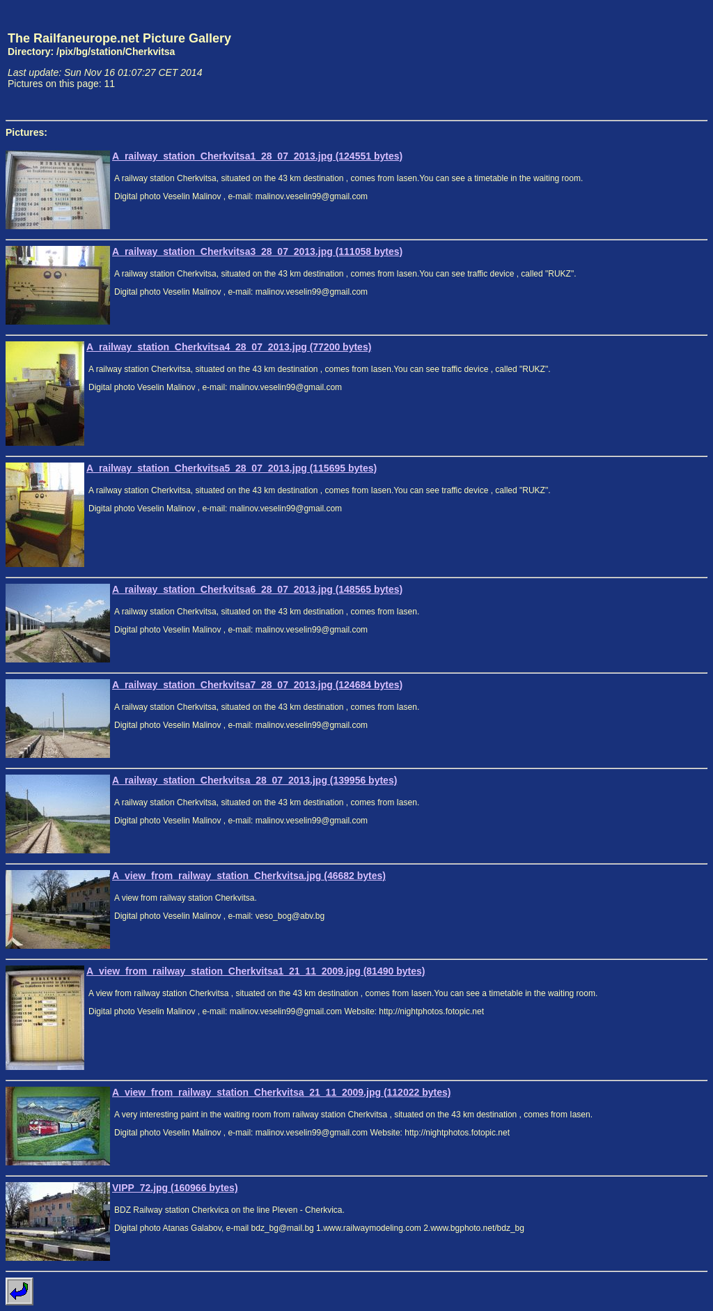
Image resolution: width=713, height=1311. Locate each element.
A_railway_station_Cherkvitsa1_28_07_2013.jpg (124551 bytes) (257, 156)
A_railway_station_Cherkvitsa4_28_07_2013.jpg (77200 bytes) (228, 346)
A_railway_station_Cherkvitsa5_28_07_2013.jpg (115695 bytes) (231, 468)
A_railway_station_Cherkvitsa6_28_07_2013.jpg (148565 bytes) (257, 589)
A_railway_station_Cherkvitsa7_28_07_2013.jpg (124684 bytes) (257, 684)
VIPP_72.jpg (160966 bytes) (175, 1187)
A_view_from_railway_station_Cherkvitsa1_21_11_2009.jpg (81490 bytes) (255, 971)
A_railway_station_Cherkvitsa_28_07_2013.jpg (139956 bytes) (254, 780)
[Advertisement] (642, 60)
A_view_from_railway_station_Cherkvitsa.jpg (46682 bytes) (249, 875)
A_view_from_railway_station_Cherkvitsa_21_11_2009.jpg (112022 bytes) (281, 1092)
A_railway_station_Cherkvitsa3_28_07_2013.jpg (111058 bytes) (257, 251)
